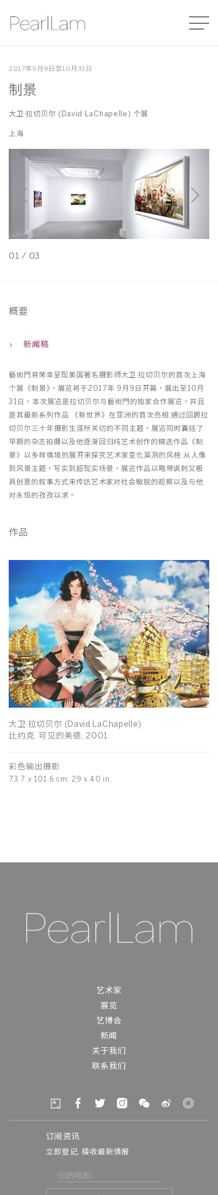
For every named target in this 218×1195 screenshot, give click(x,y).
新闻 (109, 1036)
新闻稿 (29, 345)
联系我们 (109, 1067)
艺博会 (108, 1021)
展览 (109, 1006)
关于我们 (109, 1051)
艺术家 (108, 991)
